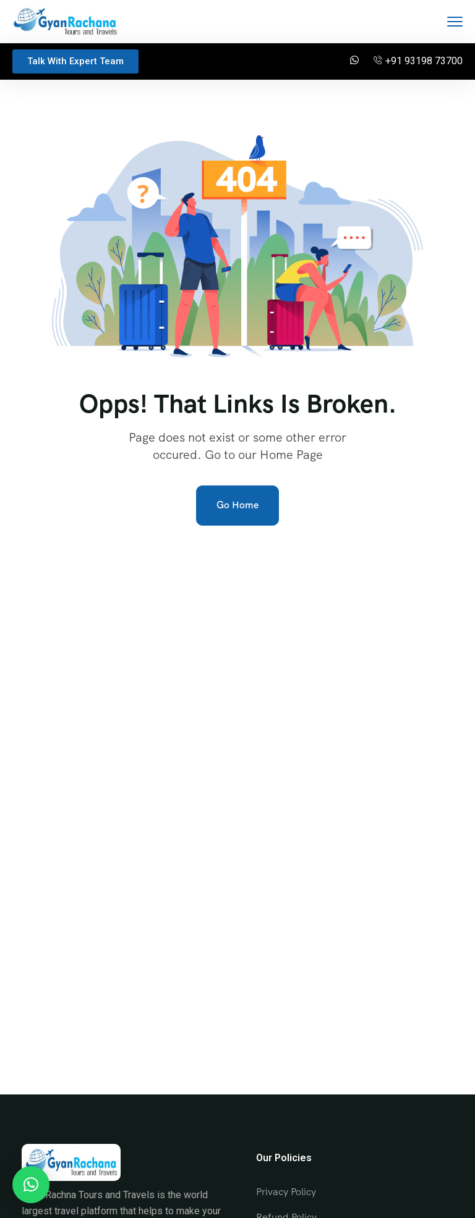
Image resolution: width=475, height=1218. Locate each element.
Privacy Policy (286, 1191)
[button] (30, 1184)
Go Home (237, 504)
